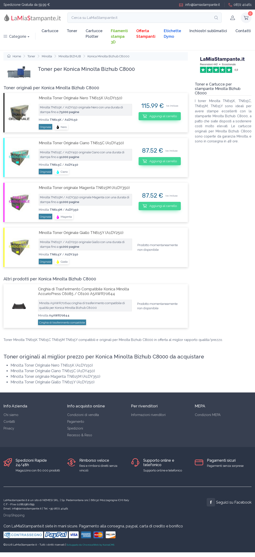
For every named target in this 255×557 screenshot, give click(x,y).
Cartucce (50, 31)
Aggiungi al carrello (160, 116)
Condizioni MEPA (207, 415)
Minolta (47, 56)
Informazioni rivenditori (148, 415)
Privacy (8, 428)
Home (14, 56)
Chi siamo (10, 415)
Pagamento (75, 421)
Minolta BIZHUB (70, 56)
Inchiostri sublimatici (208, 31)
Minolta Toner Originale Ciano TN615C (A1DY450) (81, 143)
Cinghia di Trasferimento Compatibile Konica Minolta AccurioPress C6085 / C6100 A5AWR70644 (83, 291)
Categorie (14, 36)
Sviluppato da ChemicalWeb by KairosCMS (90, 544)
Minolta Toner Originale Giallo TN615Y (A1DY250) (81, 232)
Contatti (243, 31)
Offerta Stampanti (145, 34)
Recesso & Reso (79, 435)
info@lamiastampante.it (199, 5)
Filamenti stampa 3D (119, 36)
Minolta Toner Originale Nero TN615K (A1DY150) (80, 98)
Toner (72, 31)
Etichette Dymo (172, 34)
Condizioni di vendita (83, 415)
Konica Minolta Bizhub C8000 (108, 56)
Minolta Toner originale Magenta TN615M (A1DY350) (84, 188)
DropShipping (13, 515)
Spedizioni (75, 428)
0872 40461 (240, 5)
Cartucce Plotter (94, 34)
